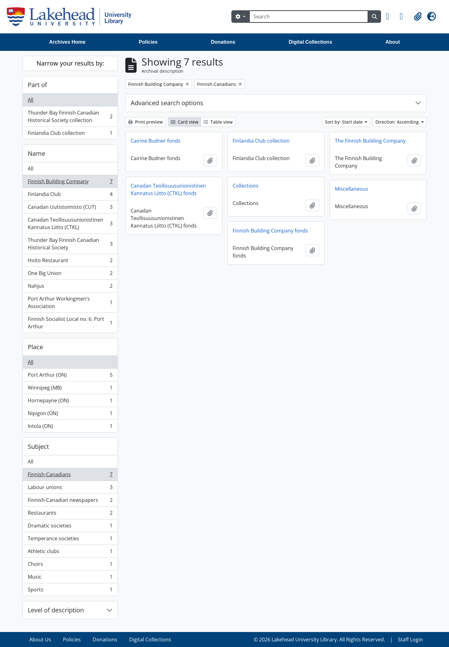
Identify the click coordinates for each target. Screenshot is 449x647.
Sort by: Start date (344, 122)
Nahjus (70, 287)
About (392, 42)
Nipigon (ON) (70, 414)
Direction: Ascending (397, 122)
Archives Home (67, 42)
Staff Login (410, 639)
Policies (148, 42)
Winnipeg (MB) (70, 389)
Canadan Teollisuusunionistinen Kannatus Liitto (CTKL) (70, 223)
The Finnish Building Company (370, 140)
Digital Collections (310, 42)
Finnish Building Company (70, 183)
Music (70, 578)
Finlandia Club (70, 195)
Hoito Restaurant (70, 262)
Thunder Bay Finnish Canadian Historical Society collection (70, 116)
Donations (223, 42)
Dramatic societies (70, 527)
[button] (390, 16)
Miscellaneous (351, 188)
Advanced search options (167, 103)
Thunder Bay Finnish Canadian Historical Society (70, 244)
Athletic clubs (70, 552)
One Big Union (70, 274)
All (30, 99)
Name (36, 153)
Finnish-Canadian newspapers (70, 501)
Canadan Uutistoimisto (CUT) (70, 208)
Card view (184, 122)
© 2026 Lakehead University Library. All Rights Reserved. (319, 639)
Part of (37, 85)
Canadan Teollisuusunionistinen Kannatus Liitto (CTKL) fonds (168, 189)
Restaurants (70, 514)
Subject (38, 446)
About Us (40, 639)
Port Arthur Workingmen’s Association (70, 302)
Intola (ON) (70, 427)
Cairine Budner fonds (156, 140)
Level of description (56, 610)
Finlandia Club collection (70, 134)
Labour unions (70, 488)
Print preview (145, 122)
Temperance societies (70, 540)
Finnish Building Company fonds (270, 230)
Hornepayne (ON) (70, 402)
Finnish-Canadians (70, 476)
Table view (218, 122)
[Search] (308, 16)
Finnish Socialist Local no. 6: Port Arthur (70, 323)
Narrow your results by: (70, 63)
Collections (245, 185)
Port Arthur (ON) (70, 376)
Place (35, 347)
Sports (70, 591)
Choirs (70, 565)
